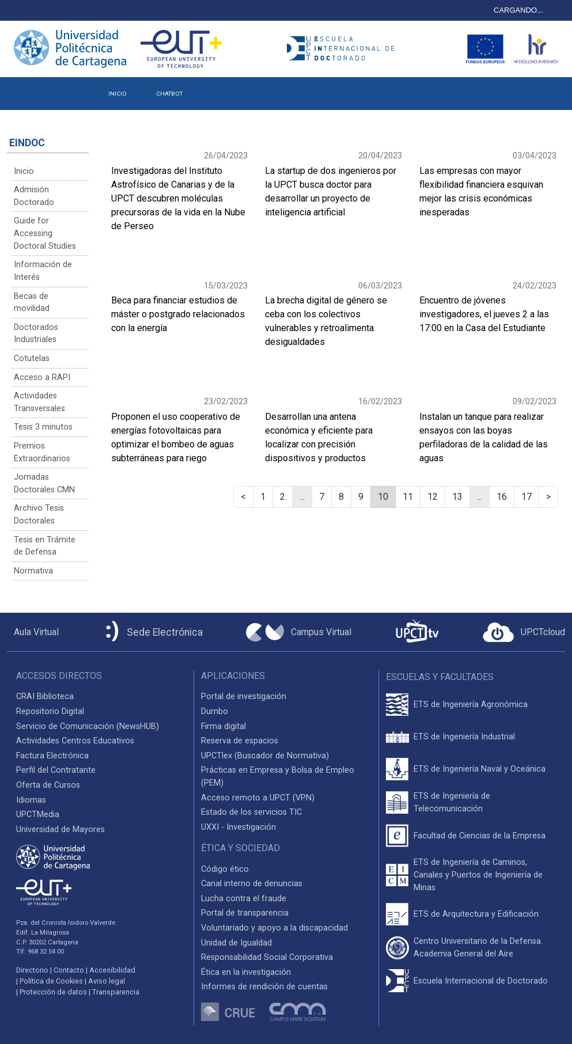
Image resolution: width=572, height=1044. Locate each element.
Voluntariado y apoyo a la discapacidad (274, 928)
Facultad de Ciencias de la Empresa (480, 836)
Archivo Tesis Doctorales (39, 514)
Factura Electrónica (52, 756)
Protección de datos (53, 992)
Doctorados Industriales (36, 333)
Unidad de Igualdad (236, 943)
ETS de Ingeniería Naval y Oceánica (480, 769)
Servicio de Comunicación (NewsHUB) (87, 726)
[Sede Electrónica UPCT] (152, 632)
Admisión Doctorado (34, 196)
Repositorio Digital (50, 711)
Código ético (225, 869)
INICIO (117, 93)
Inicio (24, 171)
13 (457, 496)
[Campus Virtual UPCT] (298, 632)
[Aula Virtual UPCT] (33, 632)
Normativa (33, 571)
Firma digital (223, 726)
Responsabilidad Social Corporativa (267, 957)
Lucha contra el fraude (243, 898)
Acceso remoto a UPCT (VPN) (258, 798)
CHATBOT (169, 93)
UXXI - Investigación (238, 827)
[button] (211, 89)
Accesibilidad (112, 970)
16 (502, 496)
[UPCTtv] (417, 632)
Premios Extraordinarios (42, 452)
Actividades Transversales (39, 402)
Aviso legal (106, 981)
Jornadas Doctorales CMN (44, 483)
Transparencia (115, 992)
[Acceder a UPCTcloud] (524, 632)
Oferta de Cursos (48, 785)
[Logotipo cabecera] (344, 48)
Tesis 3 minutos (43, 427)
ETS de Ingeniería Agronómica (471, 704)
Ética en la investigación (246, 972)
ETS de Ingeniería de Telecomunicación (452, 802)
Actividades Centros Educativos (75, 741)
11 (408, 496)
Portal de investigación (243, 696)
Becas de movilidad (32, 302)
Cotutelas (32, 358)
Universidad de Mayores (60, 829)
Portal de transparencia (245, 913)
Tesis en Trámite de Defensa (44, 546)
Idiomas (31, 800)
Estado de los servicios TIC (251, 812)
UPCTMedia (37, 814)
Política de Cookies (51, 981)
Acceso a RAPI (42, 377)
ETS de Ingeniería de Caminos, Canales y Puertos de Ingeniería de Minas (478, 874)
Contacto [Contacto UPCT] (69, 970)
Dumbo (214, 711)
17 (526, 496)
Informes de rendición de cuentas (264, 987)
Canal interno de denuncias (251, 884)
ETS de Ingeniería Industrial (464, 737)
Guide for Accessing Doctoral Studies (45, 233)
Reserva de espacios (239, 741)
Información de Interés (43, 271)
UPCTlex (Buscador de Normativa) (265, 756)
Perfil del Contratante (56, 770)
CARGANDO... (518, 10)
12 (432, 496)
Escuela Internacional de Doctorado (481, 981)
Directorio (32, 970)
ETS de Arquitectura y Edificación (476, 914)
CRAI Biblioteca (45, 696)
